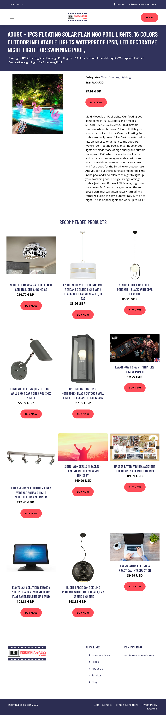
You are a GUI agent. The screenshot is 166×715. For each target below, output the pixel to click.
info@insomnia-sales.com (142, 4)
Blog (94, 682)
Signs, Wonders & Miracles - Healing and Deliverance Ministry (82, 470)
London (121, 4)
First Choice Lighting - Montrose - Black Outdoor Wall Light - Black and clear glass (83, 393)
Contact (107, 705)
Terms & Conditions (126, 705)
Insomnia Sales (101, 655)
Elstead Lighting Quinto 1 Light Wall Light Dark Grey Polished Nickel (31, 393)
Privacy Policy (149, 705)
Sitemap (152, 709)
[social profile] (22, 4)
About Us (97, 668)
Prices (150, 17)
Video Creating (110, 77)
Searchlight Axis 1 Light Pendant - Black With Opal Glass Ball (135, 289)
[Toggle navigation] (12, 17)
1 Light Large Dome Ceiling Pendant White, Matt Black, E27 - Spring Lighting (83, 591)
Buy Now (96, 102)
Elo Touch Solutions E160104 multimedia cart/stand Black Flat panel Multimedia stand (31, 591)
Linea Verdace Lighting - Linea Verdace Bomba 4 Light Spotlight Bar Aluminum (31, 492)
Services (96, 675)
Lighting (126, 77)
